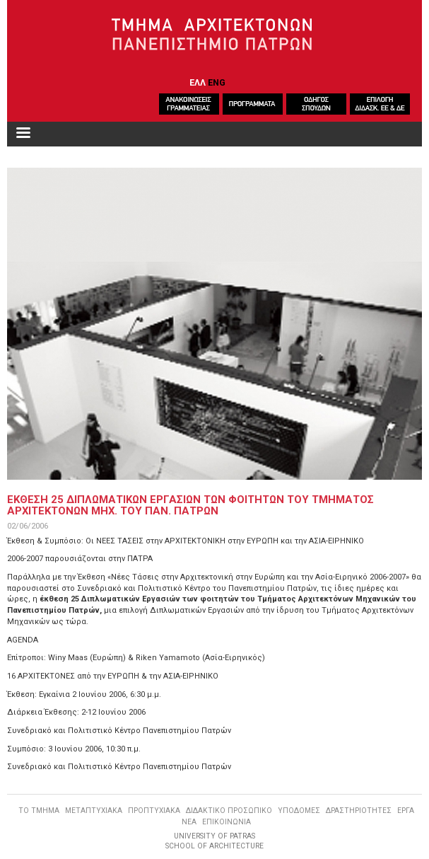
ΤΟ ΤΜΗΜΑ (38, 810)
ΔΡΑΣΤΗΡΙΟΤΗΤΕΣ (359, 810)
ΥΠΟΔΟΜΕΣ (299, 810)
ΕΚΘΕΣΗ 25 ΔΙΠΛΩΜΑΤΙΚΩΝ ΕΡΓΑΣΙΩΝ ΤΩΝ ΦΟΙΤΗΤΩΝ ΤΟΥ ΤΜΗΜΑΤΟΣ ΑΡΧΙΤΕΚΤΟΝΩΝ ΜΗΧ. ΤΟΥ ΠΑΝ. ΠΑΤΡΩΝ (190, 505)
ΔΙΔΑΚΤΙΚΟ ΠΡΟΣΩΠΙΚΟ (229, 810)
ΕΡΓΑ (405, 810)
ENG (216, 82)
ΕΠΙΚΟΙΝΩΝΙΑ (226, 822)
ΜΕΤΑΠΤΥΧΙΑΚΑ (93, 810)
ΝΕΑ (189, 822)
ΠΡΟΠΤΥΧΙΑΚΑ (154, 810)
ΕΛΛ (197, 82)
